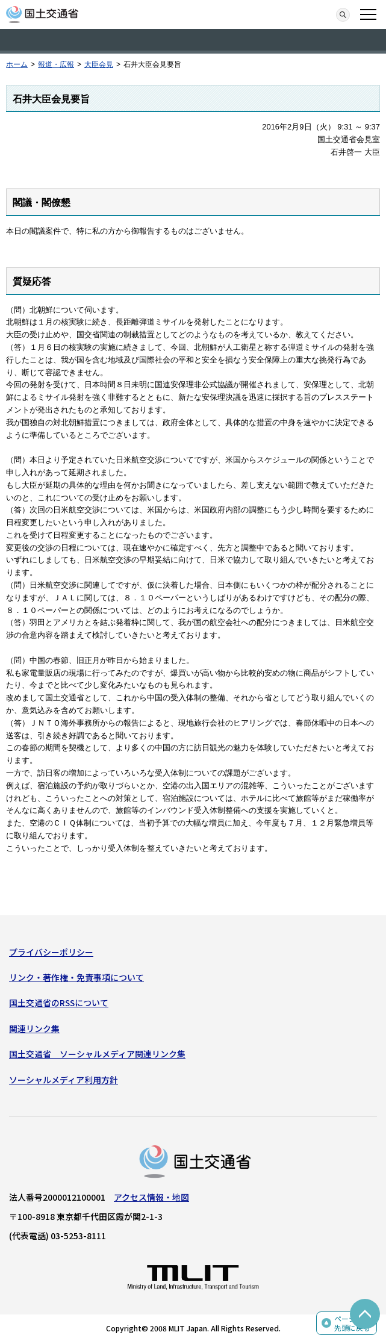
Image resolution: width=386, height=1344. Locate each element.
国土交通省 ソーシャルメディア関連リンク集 (97, 1054)
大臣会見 (98, 64)
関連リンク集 (34, 1028)
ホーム (17, 64)
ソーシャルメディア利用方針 (63, 1080)
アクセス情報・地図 (151, 1197)
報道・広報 (56, 64)
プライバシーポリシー (51, 952)
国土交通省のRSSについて (58, 1003)
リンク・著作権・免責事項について (76, 977)
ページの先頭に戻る (352, 1323)
